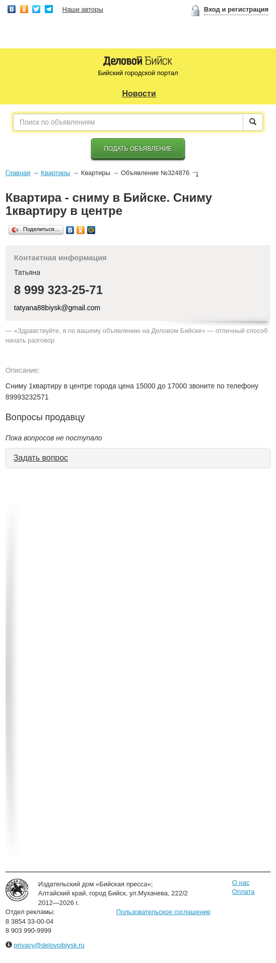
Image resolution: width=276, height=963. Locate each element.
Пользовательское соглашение (163, 912)
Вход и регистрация (236, 9)
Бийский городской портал (138, 73)
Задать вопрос (41, 458)
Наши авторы (82, 9)
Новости (139, 93)
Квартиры (55, 173)
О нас (241, 882)
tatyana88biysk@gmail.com (57, 308)
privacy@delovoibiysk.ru (49, 945)
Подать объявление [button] (138, 148)
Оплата (243, 891)
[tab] (138, 458)
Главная (18, 173)
